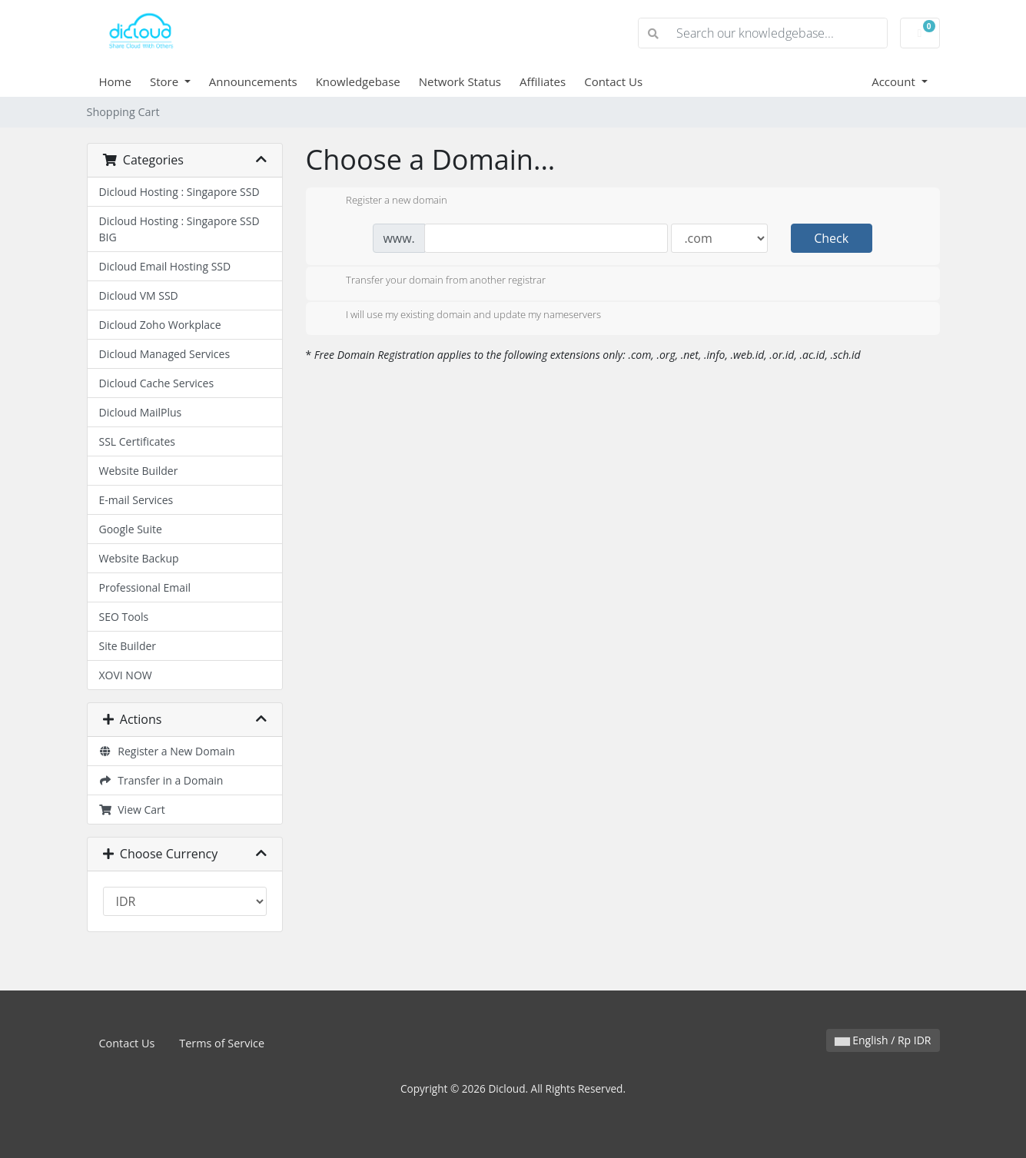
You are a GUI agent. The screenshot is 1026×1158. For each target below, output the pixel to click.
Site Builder (128, 646)
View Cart (132, 809)
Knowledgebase (358, 81)
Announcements (253, 81)
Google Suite (130, 529)
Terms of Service (221, 1043)
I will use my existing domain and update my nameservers (461, 315)
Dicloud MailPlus (140, 412)
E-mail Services (136, 500)
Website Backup (139, 558)
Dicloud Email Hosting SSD (165, 266)
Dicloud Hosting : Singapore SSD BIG (179, 229)
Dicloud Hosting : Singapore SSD (179, 191)
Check (831, 238)
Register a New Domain (167, 751)
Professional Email (145, 587)
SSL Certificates (137, 441)
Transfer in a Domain (161, 780)
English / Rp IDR (883, 1040)
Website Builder (138, 470)
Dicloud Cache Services (156, 383)
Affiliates (543, 81)
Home (115, 81)
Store (165, 81)
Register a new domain (384, 201)
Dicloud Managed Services (165, 354)
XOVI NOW (125, 675)
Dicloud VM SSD (138, 295)
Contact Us (613, 81)
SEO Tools (124, 616)
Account (895, 81)
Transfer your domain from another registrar (433, 281)
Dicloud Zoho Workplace (160, 324)
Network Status (460, 81)
